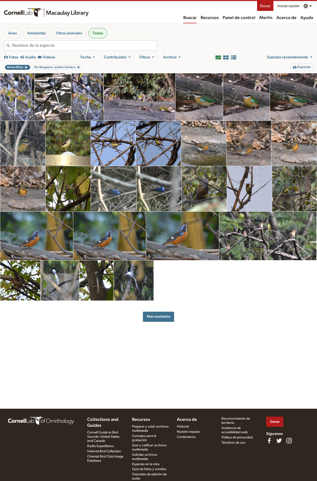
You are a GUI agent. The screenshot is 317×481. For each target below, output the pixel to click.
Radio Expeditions (100, 446)
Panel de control (239, 18)
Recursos (210, 18)
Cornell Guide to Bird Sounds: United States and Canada (103, 437)
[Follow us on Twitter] (279, 441)
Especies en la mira (145, 464)
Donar (265, 6)
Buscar (190, 18)
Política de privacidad (237, 437)
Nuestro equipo (188, 431)
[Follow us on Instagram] (289, 441)
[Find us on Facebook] (269, 441)
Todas (98, 33)
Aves (12, 33)
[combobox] (84, 46)
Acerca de (286, 18)
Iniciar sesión (288, 6)
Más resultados (158, 316)
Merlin (265, 18)
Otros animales (69, 33)
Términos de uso (233, 442)
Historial (183, 426)
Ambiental (36, 33)
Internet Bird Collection (104, 451)
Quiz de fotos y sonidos (149, 469)
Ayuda (306, 18)
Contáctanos (186, 437)
